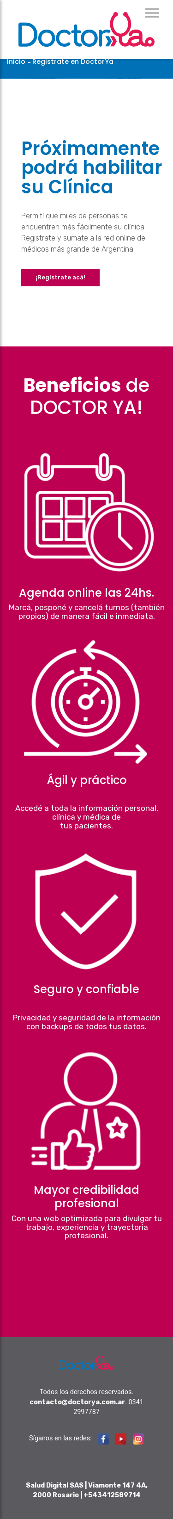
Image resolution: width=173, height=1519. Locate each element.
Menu (152, 13)
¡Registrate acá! (60, 277)
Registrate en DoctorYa (72, 61)
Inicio (16, 61)
